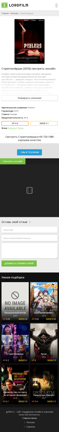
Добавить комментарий (19, 263)
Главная (5, 13)
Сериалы (30, 426)
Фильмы (14, 13)
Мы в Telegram (29, 152)
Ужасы (21, 128)
